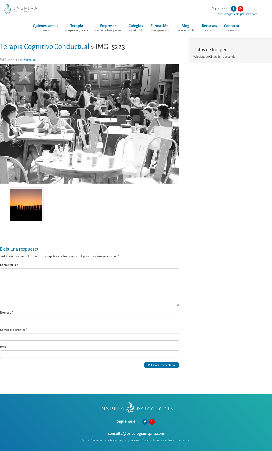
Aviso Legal (136, 440)
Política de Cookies (179, 440)
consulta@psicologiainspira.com (237, 14)
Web (3, 347)
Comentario (9, 265)
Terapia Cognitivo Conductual (45, 47)
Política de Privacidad (155, 440)
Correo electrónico (13, 329)
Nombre (6, 312)
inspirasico (29, 59)
